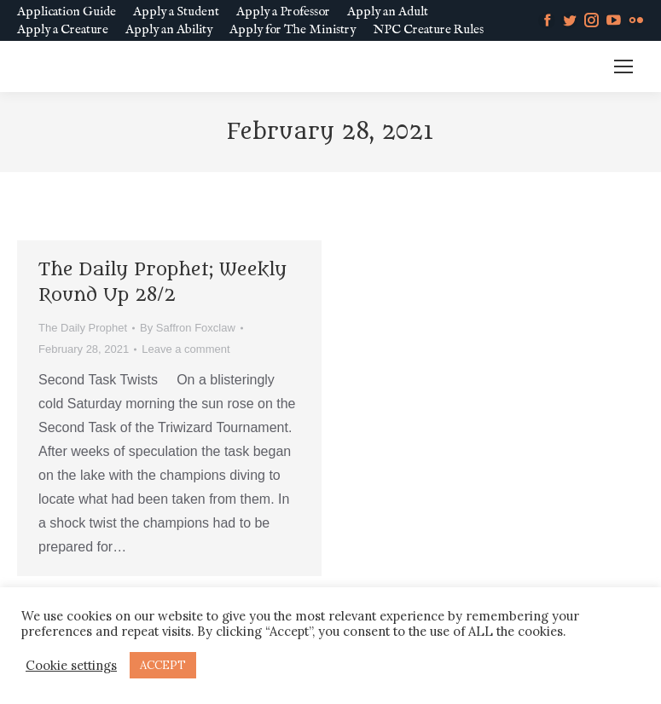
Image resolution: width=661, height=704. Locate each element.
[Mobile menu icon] (623, 66)
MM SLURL (557, 67)
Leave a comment (185, 349)
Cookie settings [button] (71, 665)
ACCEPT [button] (163, 665)
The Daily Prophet (82, 327)
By (187, 327)
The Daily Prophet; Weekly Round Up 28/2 (162, 282)
